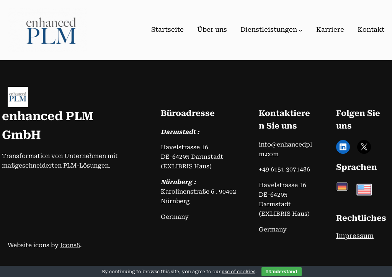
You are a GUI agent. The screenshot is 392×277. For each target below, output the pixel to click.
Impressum (355, 236)
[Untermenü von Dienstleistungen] (300, 30)
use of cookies (238, 271)
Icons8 (70, 245)
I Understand (281, 271)
